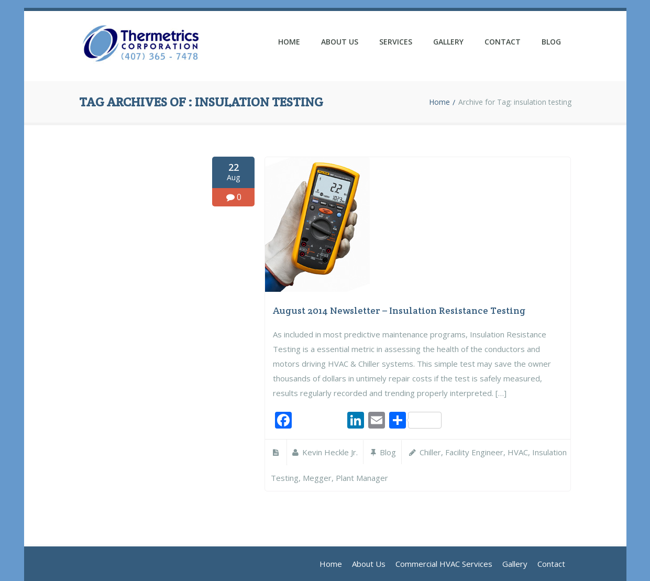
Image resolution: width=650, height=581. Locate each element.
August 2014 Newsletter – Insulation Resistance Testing (399, 310)
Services (395, 42)
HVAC (518, 452)
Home (289, 42)
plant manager (362, 478)
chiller (430, 452)
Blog (551, 42)
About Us (339, 42)
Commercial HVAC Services (443, 563)
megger (317, 478)
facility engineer (474, 452)
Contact (502, 42)
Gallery (448, 42)
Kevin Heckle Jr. (330, 452)
